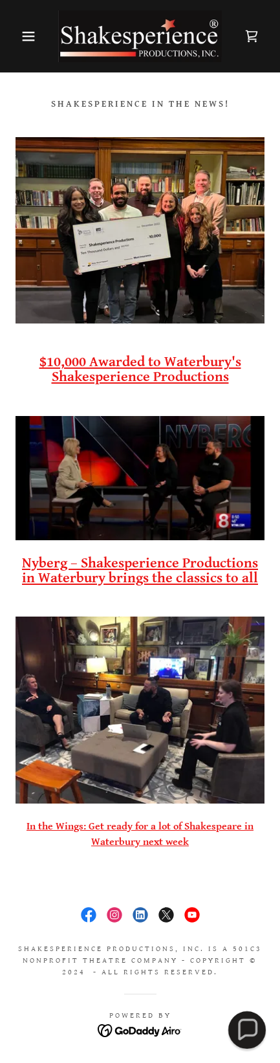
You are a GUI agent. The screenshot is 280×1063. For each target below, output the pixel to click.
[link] (140, 36)
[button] (21, 36)
